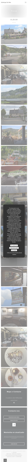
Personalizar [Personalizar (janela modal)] (14, 250)
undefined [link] (14, 254)
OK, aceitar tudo (14, 245)
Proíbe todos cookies (14, 247)
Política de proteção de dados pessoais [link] (14, 252)
